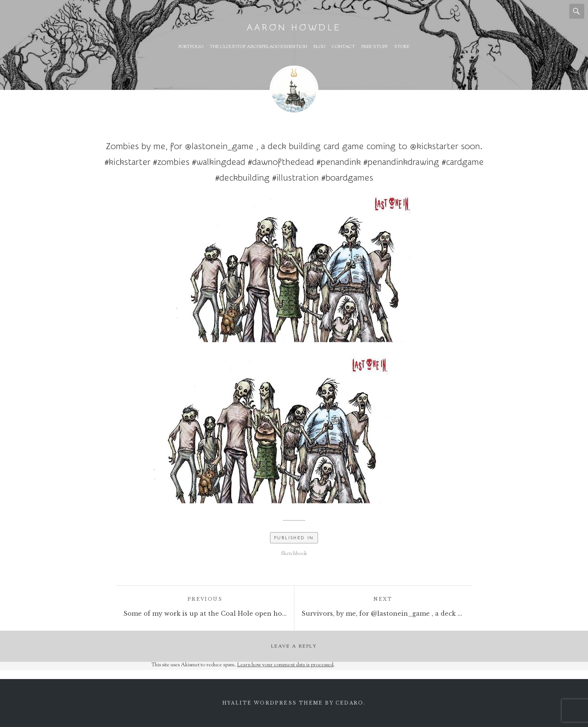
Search (576, 11)
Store (402, 46)
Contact (343, 46)
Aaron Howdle (294, 27)
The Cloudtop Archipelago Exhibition (258, 46)
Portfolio (190, 46)
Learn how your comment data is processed (285, 665)
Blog (320, 46)
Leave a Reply (294, 646)
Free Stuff (375, 46)
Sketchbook (294, 554)
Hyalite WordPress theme (272, 703)
